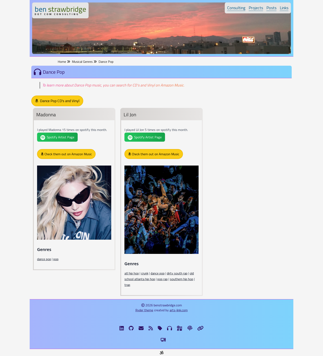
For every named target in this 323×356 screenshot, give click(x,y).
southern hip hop (181, 279)
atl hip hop (131, 273)
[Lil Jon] (161, 203)
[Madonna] (74, 190)
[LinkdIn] (121, 328)
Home (64, 61)
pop (56, 259)
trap (127, 284)
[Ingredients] (180, 328)
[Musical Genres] (169, 328)
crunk (144, 273)
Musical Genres (84, 61)
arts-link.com (179, 310)
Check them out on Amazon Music (66, 154)
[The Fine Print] (189, 328)
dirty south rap (177, 273)
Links (284, 8)
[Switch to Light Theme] (163, 339)
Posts (271, 8)
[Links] (200, 328)
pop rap (162, 279)
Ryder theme (144, 310)
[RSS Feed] (151, 328)
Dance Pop (106, 61)
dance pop (44, 259)
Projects (256, 8)
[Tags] (160, 328)
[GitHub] (131, 328)
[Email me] (141, 328)
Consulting (236, 8)
